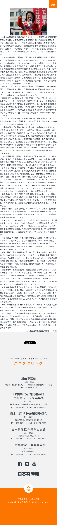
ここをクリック (28, 363)
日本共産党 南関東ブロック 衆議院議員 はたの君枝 (21, 3)
